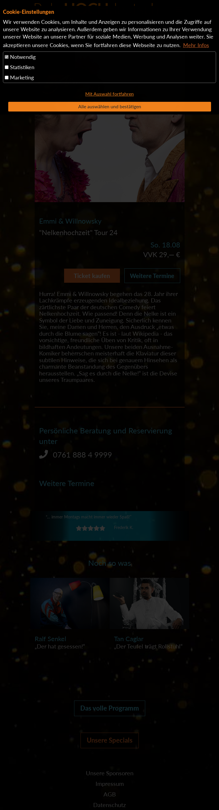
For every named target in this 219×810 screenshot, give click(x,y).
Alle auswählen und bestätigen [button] (109, 106)
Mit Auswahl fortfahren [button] (109, 94)
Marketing (19, 77)
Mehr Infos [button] (196, 45)
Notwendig (20, 57)
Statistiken (19, 67)
